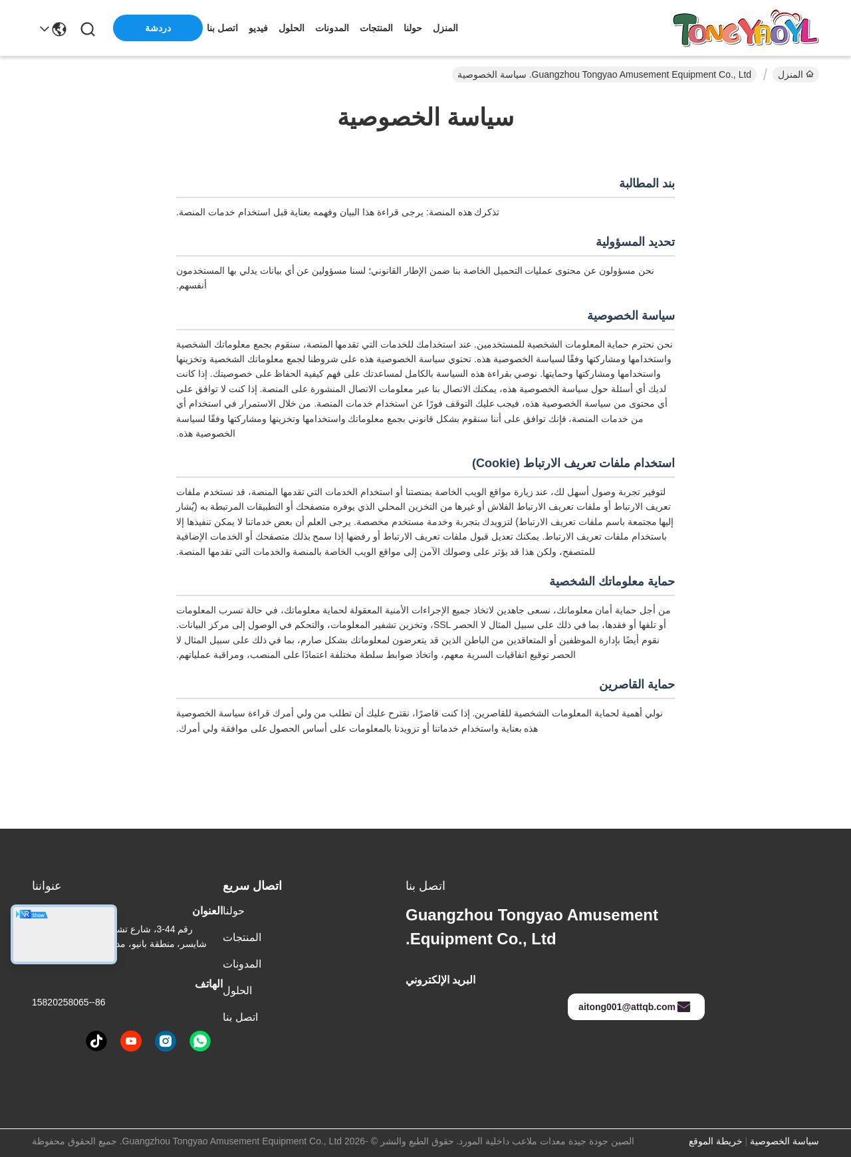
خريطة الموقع (716, 1141)
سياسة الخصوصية (784, 1141)
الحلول (291, 28)
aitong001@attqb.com (634, 1006)
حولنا (413, 28)
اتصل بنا (222, 28)
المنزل (445, 28)
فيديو (258, 28)
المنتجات (376, 28)
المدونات (332, 28)
